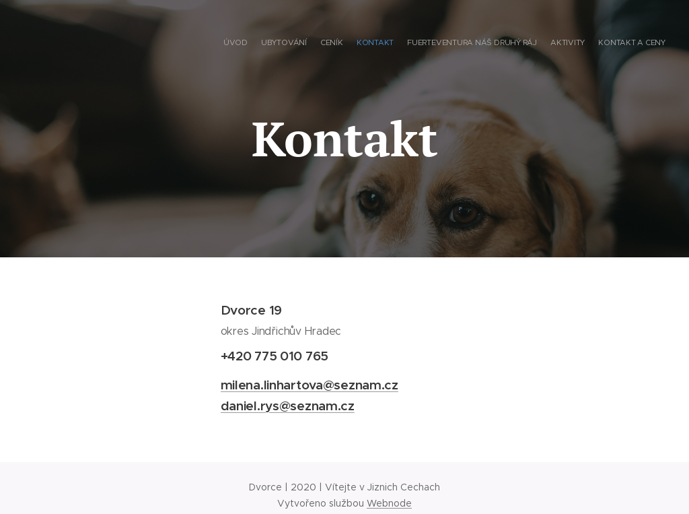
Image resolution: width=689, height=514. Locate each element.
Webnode (389, 503)
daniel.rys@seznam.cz (288, 405)
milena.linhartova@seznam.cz (309, 384)
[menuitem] (586, 44)
